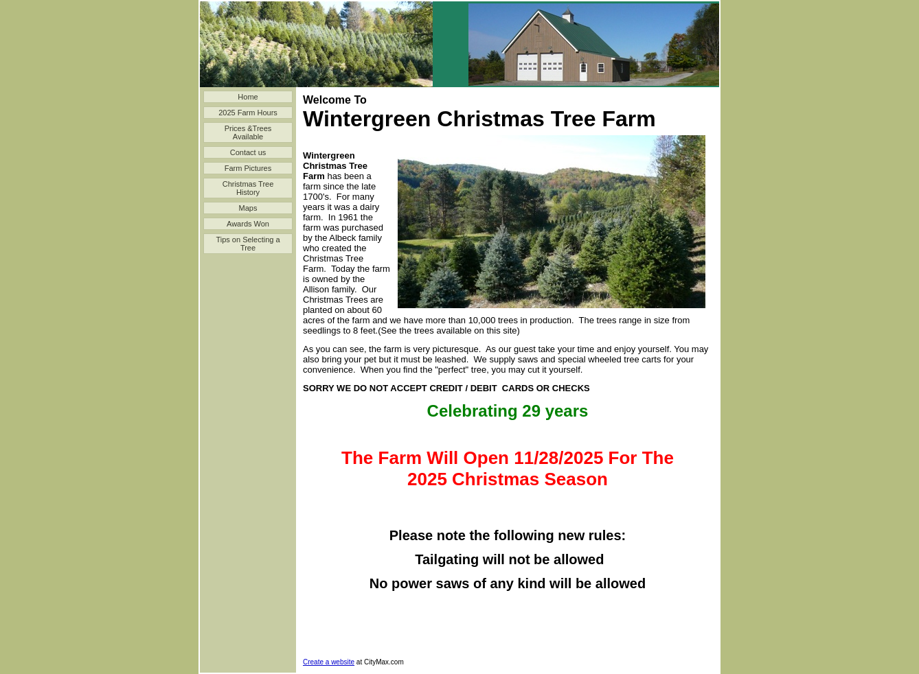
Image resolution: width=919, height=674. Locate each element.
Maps (248, 208)
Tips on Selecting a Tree (248, 243)
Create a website (328, 662)
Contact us (248, 152)
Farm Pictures (248, 168)
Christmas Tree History (248, 188)
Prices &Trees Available (248, 132)
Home (248, 97)
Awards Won (248, 224)
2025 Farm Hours (247, 112)
